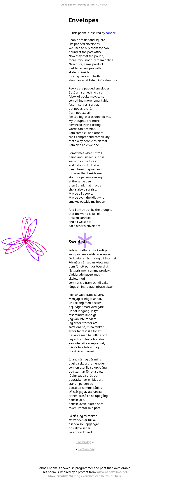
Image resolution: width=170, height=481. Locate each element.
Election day (86, 449)
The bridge (83, 442)
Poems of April (86, 4)
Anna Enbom (68, 4)
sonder (110, 33)
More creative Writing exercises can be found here (85, 476)
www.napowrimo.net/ (113, 472)
